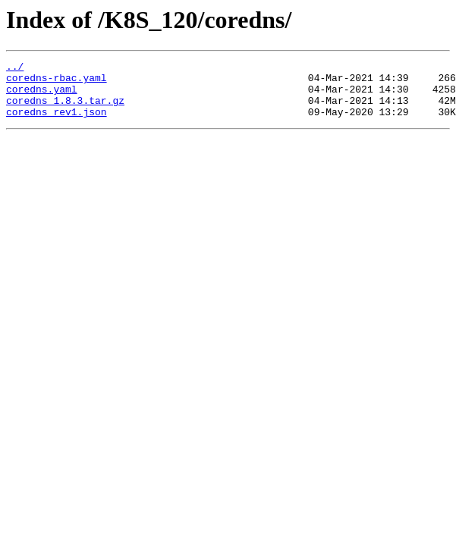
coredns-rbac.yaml (56, 82)
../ (15, 68)
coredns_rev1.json (56, 123)
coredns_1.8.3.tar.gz (65, 109)
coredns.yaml (41, 95)
